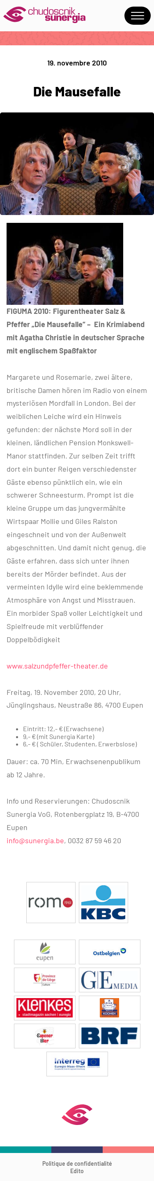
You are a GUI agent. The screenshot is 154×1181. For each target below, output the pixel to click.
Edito (77, 1170)
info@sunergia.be (35, 840)
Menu (137, 15)
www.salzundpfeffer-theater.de (57, 665)
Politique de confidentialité (77, 1163)
